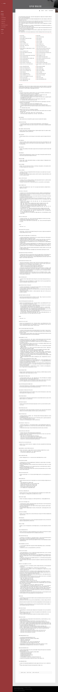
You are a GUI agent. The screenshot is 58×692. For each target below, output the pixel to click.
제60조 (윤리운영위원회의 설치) (41, 79)
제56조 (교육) (38, 76)
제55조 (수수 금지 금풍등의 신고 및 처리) (26, 76)
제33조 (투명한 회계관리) (24, 59)
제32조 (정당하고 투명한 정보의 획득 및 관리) (43, 58)
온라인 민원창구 (3, 26)
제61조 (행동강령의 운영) (24, 80)
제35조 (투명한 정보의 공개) (24, 61)
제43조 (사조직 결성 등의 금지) (25, 67)
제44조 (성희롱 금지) (39, 67)
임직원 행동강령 (3, 17)
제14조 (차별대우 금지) (40, 44)
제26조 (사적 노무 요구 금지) (40, 53)
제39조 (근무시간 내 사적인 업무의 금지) (26, 63)
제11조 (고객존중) (23, 42)
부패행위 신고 (3, 23)
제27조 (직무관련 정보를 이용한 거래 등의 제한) (27, 55)
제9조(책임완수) (22, 41)
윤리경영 (2, 14)
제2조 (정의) (38, 35)
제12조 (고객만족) (39, 42)
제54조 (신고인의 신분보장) (40, 74)
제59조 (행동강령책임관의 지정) (25, 79)
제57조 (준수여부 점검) (23, 77)
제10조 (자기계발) (39, 41)
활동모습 (2, 33)
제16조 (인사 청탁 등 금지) (40, 45)
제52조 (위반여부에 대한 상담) (41, 73)
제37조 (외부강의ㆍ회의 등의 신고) (25, 62)
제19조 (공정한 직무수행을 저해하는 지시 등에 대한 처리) (27, 49)
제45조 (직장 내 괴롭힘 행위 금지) (25, 69)
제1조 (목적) (22, 35)
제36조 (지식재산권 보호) (40, 61)
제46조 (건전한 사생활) (40, 69)
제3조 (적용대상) (22, 36)
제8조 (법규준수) (39, 39)
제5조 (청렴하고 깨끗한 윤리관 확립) (25, 38)
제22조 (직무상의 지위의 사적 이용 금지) (42, 51)
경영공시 (2, 11)
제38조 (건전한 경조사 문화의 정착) (41, 62)
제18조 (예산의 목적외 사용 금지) (41, 46)
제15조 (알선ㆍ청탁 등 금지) (24, 45)
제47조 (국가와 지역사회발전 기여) (25, 70)
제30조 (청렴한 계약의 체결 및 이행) (41, 56)
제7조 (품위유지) (22, 39)
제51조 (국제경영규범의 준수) (24, 73)
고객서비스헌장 (3, 19)
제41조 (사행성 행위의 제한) (24, 66)
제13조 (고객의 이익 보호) (24, 44)
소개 (2, 31)
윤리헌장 (2, 15)
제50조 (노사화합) (39, 72)
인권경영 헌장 (3, 21)
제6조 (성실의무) (39, 38)
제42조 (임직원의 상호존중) (40, 66)
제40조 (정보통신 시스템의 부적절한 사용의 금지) (43, 64)
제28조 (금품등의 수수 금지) (40, 55)
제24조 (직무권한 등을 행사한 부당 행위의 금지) (43, 52)
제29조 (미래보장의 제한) (24, 56)
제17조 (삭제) (22, 46)
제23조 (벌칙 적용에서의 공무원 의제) (26, 52)
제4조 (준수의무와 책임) (40, 36)
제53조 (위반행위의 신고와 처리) (25, 74)
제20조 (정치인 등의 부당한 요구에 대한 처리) (43, 48)
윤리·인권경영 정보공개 (4, 25)
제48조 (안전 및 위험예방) (40, 70)
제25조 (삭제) (22, 53)
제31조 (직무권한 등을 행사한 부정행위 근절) (27, 58)
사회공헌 (2, 29)
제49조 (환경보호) (23, 72)
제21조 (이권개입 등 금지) (24, 51)
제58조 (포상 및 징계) (39, 77)
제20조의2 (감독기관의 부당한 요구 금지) (42, 49)
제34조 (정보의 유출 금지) (40, 59)
